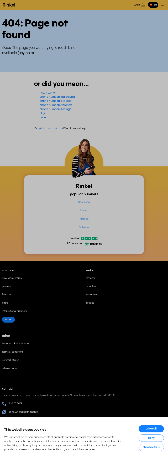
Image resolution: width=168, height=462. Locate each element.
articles (90, 303)
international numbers (14, 311)
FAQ (42, 113)
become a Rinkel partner (15, 344)
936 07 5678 (12, 404)
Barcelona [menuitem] (84, 202)
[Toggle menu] (162, 5)
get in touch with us (50, 128)
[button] (153, 5)
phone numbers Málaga (56, 109)
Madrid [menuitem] (84, 210)
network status (10, 360)
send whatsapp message (20, 412)
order (43, 117)
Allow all (151, 428)
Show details (151, 447)
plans (5, 303)
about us (91, 286)
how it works (48, 92)
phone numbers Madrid (55, 101)
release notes (9, 368)
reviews (90, 278)
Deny (151, 438)
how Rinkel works (12, 278)
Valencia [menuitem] (84, 227)
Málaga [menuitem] (84, 219)
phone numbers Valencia (56, 105)
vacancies (91, 294)
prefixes (6, 286)
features (6, 294)
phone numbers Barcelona (57, 96)
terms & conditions (12, 352)
